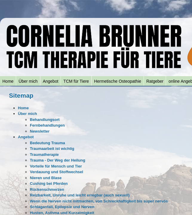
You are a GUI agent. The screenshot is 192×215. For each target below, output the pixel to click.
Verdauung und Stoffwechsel (56, 172)
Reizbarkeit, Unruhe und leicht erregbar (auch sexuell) (80, 195)
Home (7, 81)
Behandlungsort (45, 119)
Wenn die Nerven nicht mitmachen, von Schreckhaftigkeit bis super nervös (99, 201)
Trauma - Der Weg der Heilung (57, 160)
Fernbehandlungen (47, 125)
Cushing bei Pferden (48, 183)
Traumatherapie (44, 154)
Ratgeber (155, 81)
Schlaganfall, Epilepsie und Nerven (62, 207)
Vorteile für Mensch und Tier (56, 166)
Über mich (28, 81)
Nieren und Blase (46, 178)
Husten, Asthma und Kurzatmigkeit (62, 213)
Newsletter (40, 131)
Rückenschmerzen (47, 189)
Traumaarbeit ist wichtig (52, 148)
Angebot (50, 81)
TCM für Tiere (76, 81)
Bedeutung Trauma (47, 143)
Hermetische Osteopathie (117, 81)
